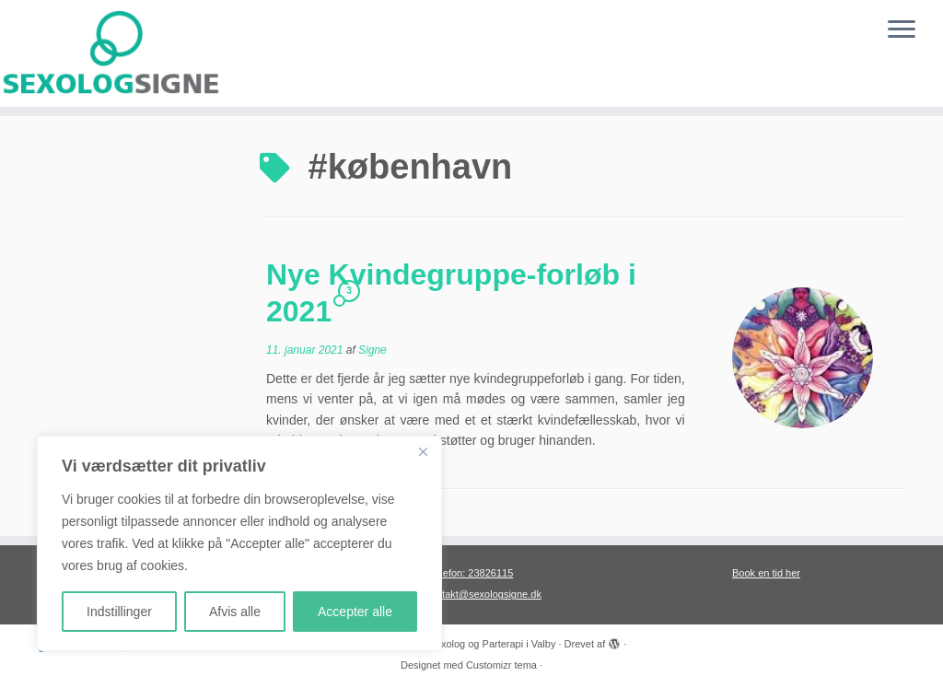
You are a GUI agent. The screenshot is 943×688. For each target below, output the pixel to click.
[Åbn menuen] (901, 30)
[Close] (423, 451)
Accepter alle (355, 611)
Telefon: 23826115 (472, 572)
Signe (372, 350)
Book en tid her (766, 572)
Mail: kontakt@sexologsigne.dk (471, 594)
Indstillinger (119, 611)
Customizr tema (501, 665)
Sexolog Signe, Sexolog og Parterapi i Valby (456, 643)
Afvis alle (235, 611)
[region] (239, 543)
